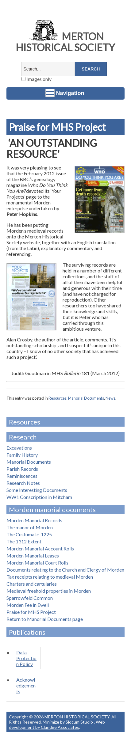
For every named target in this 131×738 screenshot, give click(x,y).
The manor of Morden (29, 527)
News (110, 398)
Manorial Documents (28, 462)
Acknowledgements (26, 685)
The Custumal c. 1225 (29, 534)
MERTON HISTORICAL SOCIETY (65, 41)
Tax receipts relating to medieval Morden (49, 577)
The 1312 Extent (23, 541)
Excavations (19, 448)
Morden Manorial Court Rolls (37, 562)
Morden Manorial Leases (32, 555)
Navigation (64, 93)
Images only (36, 79)
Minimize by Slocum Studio (68, 722)
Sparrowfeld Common (29, 598)
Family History (22, 455)
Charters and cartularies (31, 584)
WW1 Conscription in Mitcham (39, 497)
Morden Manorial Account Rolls (40, 548)
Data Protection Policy (26, 658)
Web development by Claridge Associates (57, 724)
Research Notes (23, 483)
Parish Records (22, 469)
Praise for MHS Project (31, 612)
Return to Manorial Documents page (44, 619)
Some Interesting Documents (36, 490)
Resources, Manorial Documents (76, 398)
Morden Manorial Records (34, 520)
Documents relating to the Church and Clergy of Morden (65, 570)
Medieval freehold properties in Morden (48, 591)
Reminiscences (21, 476)
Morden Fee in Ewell (27, 605)
